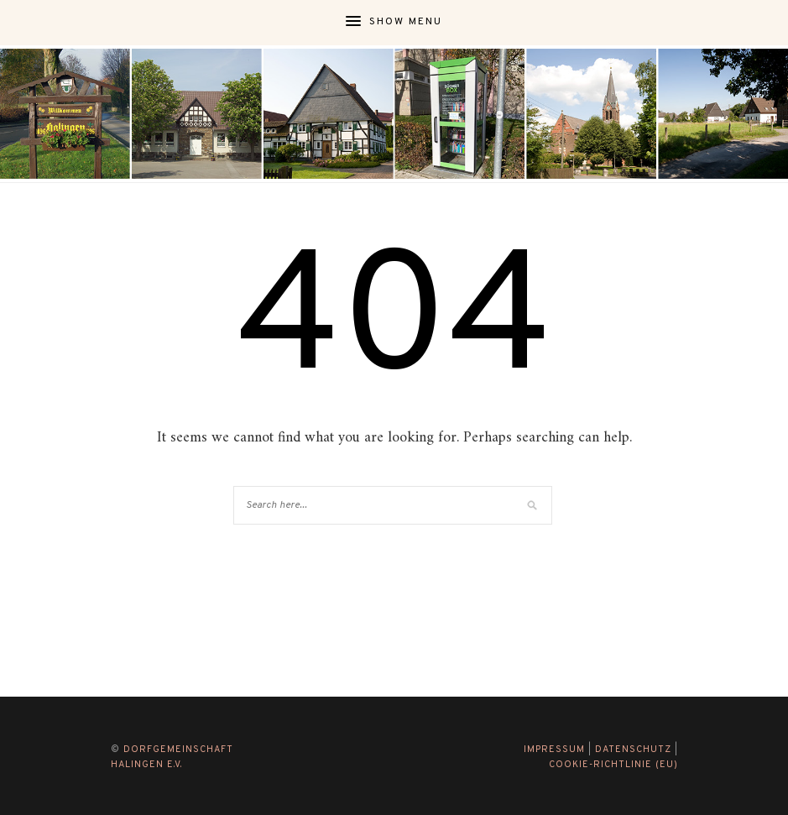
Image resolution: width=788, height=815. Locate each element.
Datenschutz (633, 749)
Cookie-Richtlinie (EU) (613, 765)
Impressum (554, 749)
